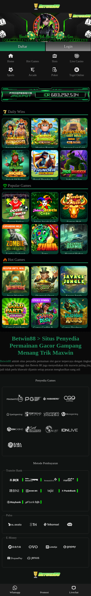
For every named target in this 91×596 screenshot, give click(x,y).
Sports (10, 72)
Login (68, 46)
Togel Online (76, 72)
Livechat (73, 589)
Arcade (33, 72)
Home (10, 58)
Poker (54, 72)
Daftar (22, 46)
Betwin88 (5, 361)
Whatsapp (15, 589)
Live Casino (77, 58)
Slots (55, 58)
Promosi (44, 589)
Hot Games (32, 58)
